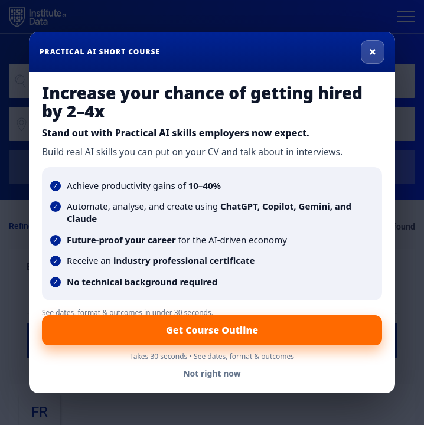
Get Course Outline (212, 329)
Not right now (212, 373)
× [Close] (373, 51)
